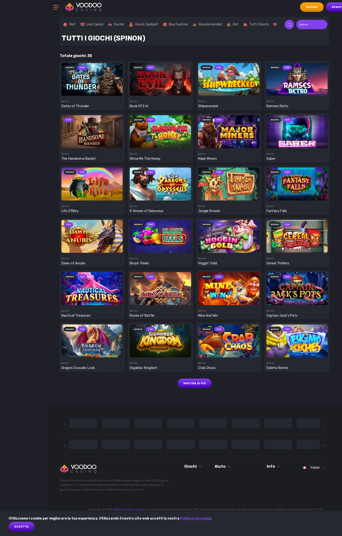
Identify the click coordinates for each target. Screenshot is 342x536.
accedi (312, 7)
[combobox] (311, 24)
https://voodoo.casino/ (129, 509)
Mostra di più (194, 383)
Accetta (21, 526)
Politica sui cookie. (196, 518)
